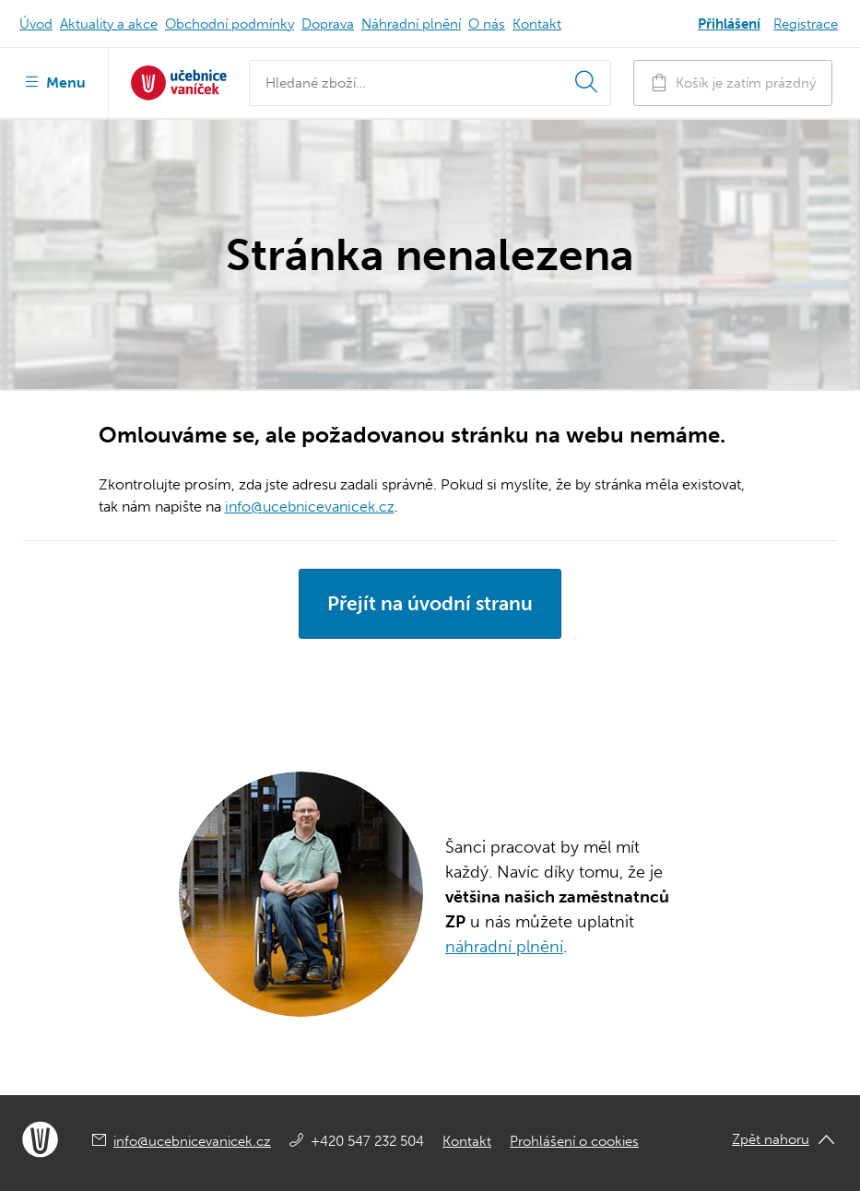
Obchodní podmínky (229, 24)
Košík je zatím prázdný (733, 82)
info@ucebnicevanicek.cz (310, 506)
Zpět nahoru (770, 1139)
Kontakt (536, 24)
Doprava (327, 24)
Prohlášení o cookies (574, 1141)
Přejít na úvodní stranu (430, 603)
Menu (54, 81)
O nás (486, 24)
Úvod (36, 24)
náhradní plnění (504, 947)
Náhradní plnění (411, 24)
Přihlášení (729, 24)
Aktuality (109, 24)
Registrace (805, 24)
